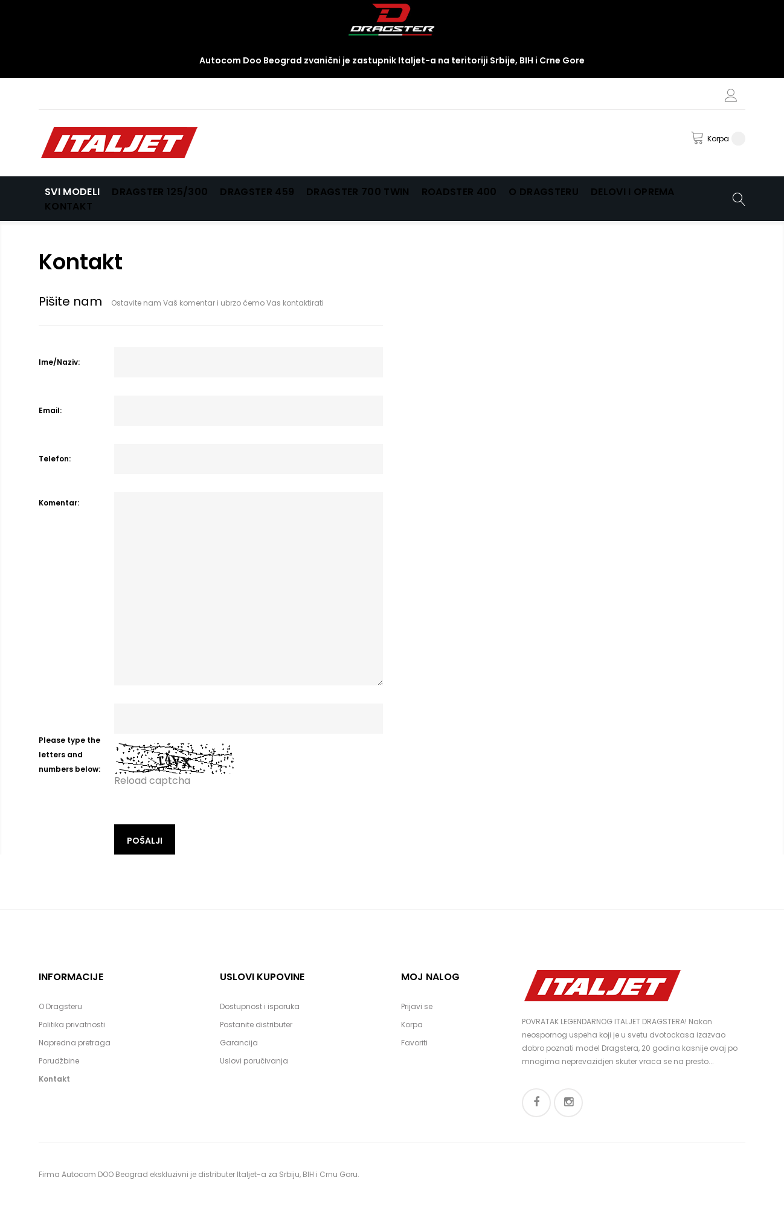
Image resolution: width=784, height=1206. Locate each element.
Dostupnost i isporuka (260, 1006)
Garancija (239, 1043)
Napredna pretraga (75, 1043)
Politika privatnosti (72, 1024)
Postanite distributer (256, 1024)
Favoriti (414, 1043)
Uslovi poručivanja (254, 1061)
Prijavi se (416, 1006)
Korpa (412, 1024)
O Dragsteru (60, 1006)
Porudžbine (59, 1061)
